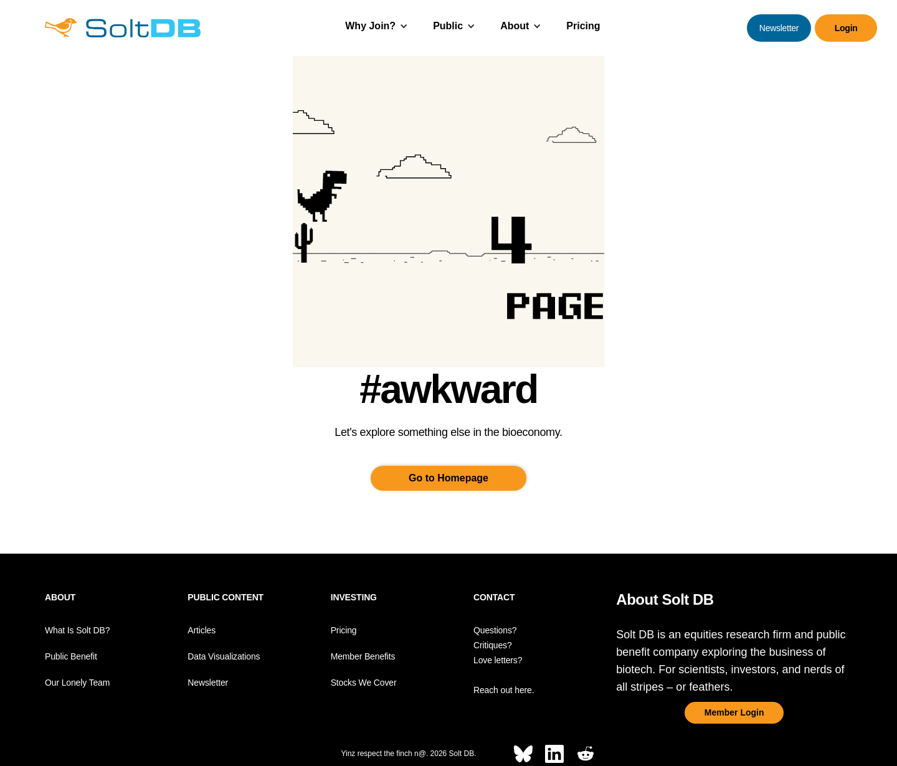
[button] (376, 27)
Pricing (583, 26)
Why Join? (370, 26)
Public (448, 26)
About (514, 26)
